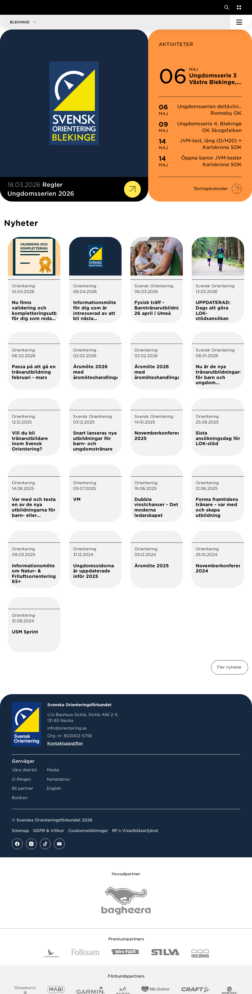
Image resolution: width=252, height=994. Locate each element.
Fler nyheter (229, 667)
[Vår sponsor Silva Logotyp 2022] (165, 953)
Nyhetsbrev (58, 779)
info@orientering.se (67, 728)
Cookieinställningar (88, 830)
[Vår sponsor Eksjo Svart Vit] (200, 953)
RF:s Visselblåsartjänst (135, 830)
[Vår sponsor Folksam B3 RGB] (85, 953)
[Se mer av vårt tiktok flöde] (45, 843)
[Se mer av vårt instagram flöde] (31, 843)
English (54, 788)
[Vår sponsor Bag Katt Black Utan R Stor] (126, 901)
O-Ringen (21, 779)
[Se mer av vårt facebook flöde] (17, 843)
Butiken (19, 797)
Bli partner (22, 788)
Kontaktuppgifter (65, 743)
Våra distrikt (24, 770)
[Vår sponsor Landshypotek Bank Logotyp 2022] (51, 953)
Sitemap (20, 830)
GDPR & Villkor (48, 830)
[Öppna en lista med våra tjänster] (238, 7)
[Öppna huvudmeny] (241, 22)
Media (53, 770)
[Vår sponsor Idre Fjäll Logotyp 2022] (125, 953)
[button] (115, 22)
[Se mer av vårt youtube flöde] (59, 843)
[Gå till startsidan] (13, 7)
